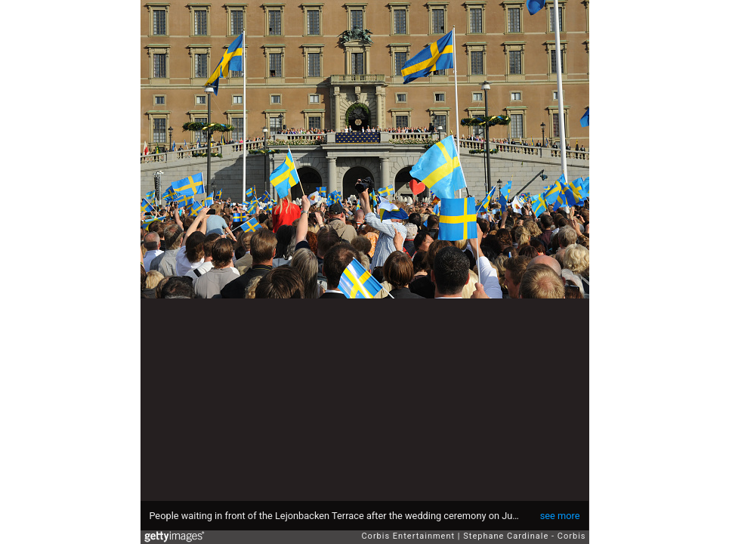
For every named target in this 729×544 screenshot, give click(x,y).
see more (560, 515)
